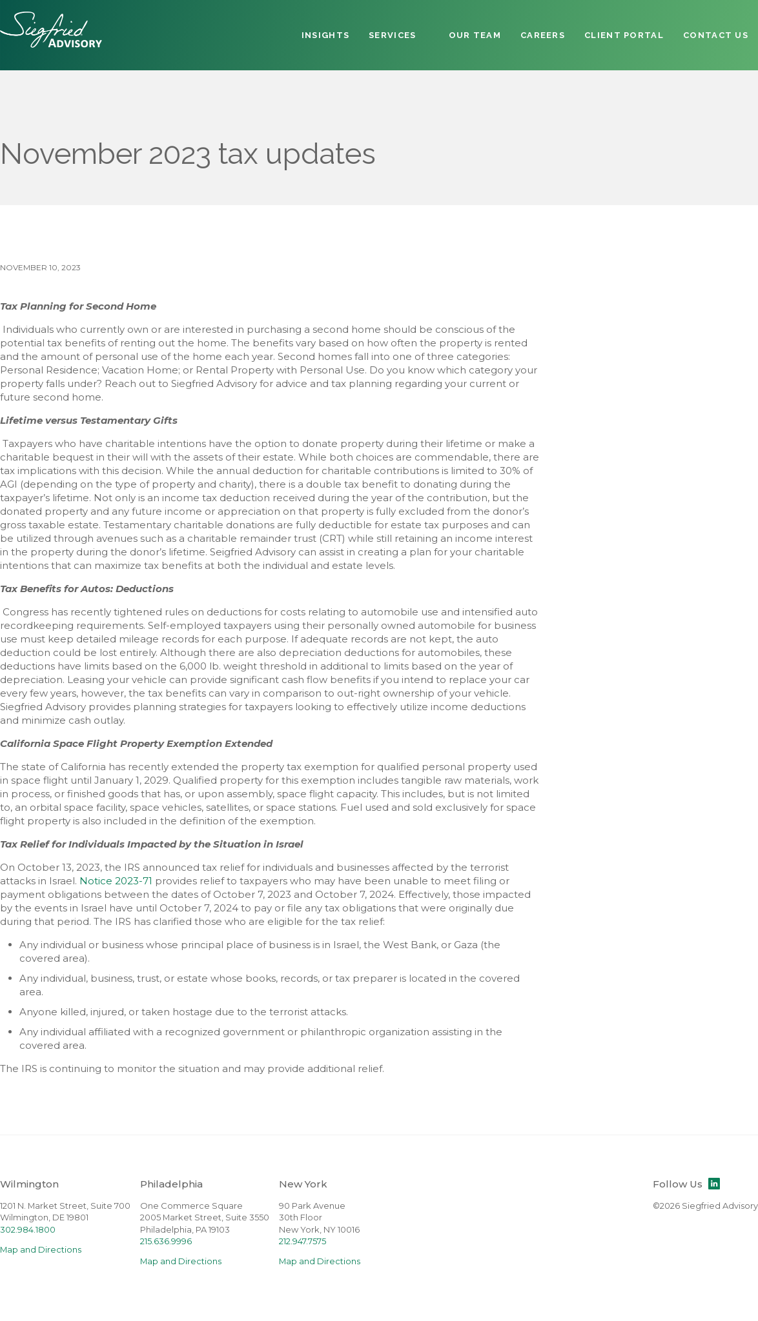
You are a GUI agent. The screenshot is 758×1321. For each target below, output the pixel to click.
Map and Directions (40, 1250)
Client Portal (624, 35)
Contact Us (715, 35)
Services (392, 35)
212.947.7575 (302, 1241)
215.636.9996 (166, 1241)
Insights (325, 35)
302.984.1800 (28, 1230)
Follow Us (686, 1184)
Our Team (475, 35)
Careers (542, 35)
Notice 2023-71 (115, 881)
